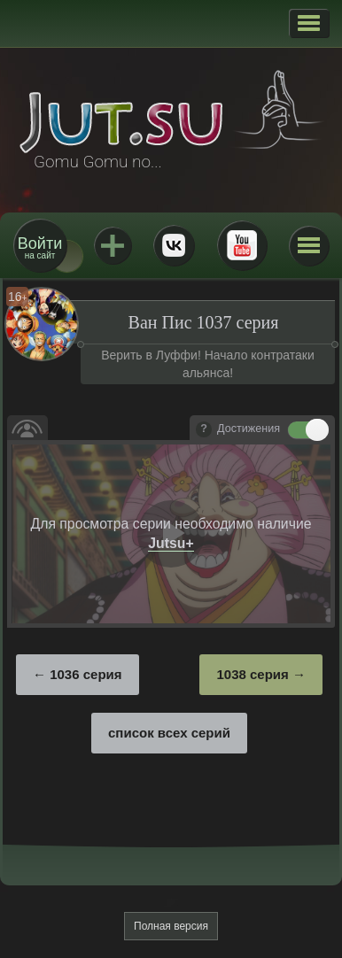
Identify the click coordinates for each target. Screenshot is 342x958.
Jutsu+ (112, 245)
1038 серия (252, 674)
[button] (309, 23)
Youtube (242, 245)
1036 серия (85, 674)
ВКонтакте (173, 245)
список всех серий (169, 732)
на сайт (40, 247)
